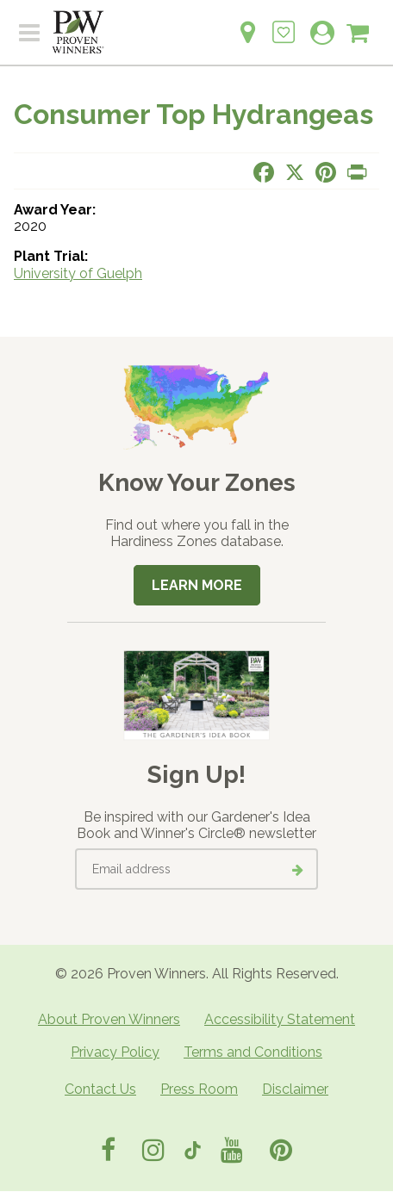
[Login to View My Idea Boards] (283, 23)
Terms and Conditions (253, 1052)
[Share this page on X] (294, 172)
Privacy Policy (115, 1052)
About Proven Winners (109, 1019)
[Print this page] (356, 172)
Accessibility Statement (279, 1019)
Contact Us (100, 1089)
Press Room (199, 1089)
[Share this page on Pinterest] (325, 172)
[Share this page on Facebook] (263, 172)
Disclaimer (295, 1089)
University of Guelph (78, 273)
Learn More (197, 585)
